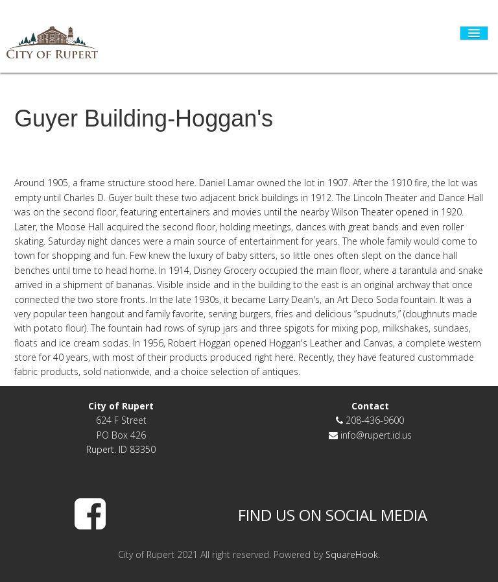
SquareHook (352, 554)
